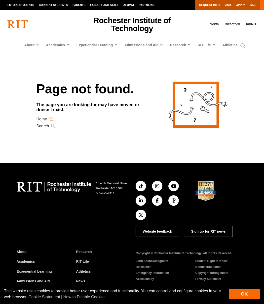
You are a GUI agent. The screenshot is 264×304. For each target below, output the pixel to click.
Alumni (128, 4)
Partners (146, 4)
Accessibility (145, 279)
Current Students (53, 4)
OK (244, 294)
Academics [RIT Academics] (26, 261)
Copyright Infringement (211, 273)
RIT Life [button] (204, 45)
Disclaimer (143, 267)
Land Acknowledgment (152, 261)
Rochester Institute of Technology (132, 24)
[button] (243, 46)
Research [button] (178, 45)
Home (46, 119)
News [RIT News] (80, 281)
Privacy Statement (208, 279)
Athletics (229, 45)
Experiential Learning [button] (94, 45)
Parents (79, 4)
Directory (232, 24)
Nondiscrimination (208, 267)
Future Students (20, 4)
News (214, 24)
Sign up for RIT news (208, 231)
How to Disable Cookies (84, 297)
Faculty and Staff (104, 4)
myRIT (251, 24)
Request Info (209, 4)
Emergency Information (152, 273)
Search (47, 126)
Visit (228, 4)
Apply (240, 4)
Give (253, 4)
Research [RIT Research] (84, 252)
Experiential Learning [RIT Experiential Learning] (34, 271)
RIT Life (82, 261)
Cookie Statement (44, 297)
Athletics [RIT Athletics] (83, 271)
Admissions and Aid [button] (141, 45)
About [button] (29, 45)
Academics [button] (55, 45)
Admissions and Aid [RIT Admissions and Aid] (33, 281)
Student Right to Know (211, 261)
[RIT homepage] (17, 24)
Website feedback (157, 231)
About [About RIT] (22, 252)
